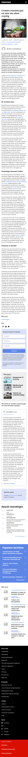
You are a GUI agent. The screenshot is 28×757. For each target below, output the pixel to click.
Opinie (3, 42)
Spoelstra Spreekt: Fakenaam (13, 577)
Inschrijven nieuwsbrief (7, 712)
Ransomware (5, 675)
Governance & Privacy (17, 622)
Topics (3, 669)
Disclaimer (4, 745)
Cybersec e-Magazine (7, 666)
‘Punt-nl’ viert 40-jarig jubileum (10, 564)
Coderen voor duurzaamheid (15, 601)
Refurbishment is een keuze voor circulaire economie (17, 626)
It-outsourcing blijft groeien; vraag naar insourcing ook (12, 558)
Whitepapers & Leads (7, 691)
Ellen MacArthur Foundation (15, 75)
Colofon (3, 704)
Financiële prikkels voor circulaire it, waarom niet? (18, 636)
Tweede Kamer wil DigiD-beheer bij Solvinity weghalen (13, 552)
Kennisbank (4, 654)
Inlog (2, 715)
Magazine (4, 660)
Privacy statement (6, 753)
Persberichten (5, 696)
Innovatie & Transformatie (15, 597)
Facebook (6, 723)
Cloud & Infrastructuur (13, 42)
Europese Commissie (7, 44)
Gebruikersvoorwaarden (8, 749)
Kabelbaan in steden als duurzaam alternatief (18, 593)
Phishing (3, 672)
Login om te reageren (9, 483)
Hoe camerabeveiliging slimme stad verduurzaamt (18, 608)
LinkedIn (6, 728)
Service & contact (6, 709)
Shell (16, 44)
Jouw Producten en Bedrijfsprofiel (10, 688)
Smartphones (5, 319)
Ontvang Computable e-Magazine (10, 663)
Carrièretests (4, 651)
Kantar (18, 235)
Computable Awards (7, 657)
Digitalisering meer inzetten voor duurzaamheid (17, 618)
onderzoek (16, 188)
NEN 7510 (4, 677)
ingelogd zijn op (13, 495)
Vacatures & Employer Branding (10, 693)
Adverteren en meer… (7, 685)
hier (13, 364)
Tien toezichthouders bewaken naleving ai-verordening (10, 571)
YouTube (6, 731)
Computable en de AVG (7, 707)
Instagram (6, 734)
